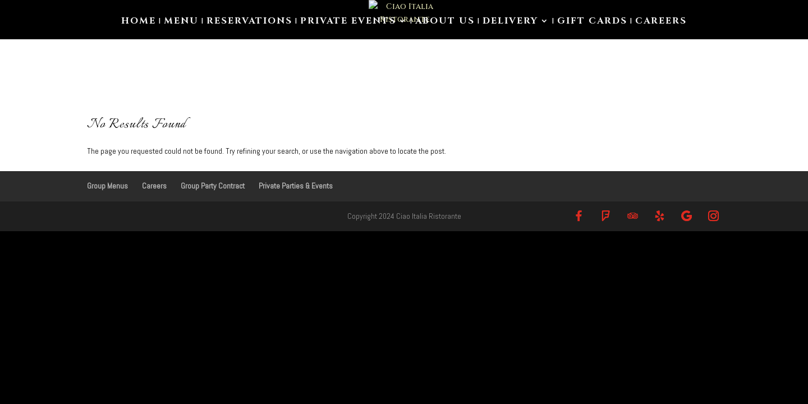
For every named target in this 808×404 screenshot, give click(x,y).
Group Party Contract (213, 186)
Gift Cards (592, 22)
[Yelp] (659, 215)
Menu (181, 22)
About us (445, 22)
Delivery (510, 22)
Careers (661, 22)
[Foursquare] (605, 215)
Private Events (348, 22)
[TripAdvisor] (632, 215)
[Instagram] (713, 215)
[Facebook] (578, 215)
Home (138, 22)
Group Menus (107, 186)
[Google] (686, 215)
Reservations (249, 22)
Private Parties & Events (296, 186)
